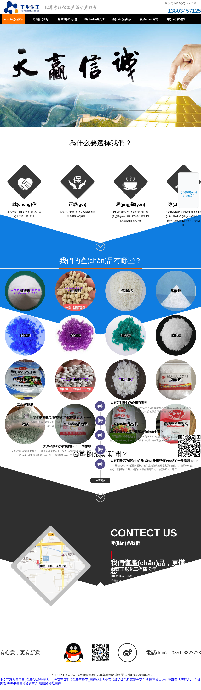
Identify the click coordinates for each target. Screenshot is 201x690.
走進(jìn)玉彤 (41, 19)
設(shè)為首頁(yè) (175, 3)
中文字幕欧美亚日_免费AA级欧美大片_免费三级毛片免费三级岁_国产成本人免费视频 (59, 679)
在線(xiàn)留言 (149, 19)
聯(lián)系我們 (175, 19)
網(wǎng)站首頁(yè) (13, 21)
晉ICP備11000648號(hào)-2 (136, 674)
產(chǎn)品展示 (121, 19)
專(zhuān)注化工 (94, 19)
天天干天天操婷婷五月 (22, 683)
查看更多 (100, 480)
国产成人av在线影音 (163, 679)
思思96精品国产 (50, 683)
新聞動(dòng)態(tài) (67, 21)
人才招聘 (191, 3)
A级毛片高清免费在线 (133, 679)
